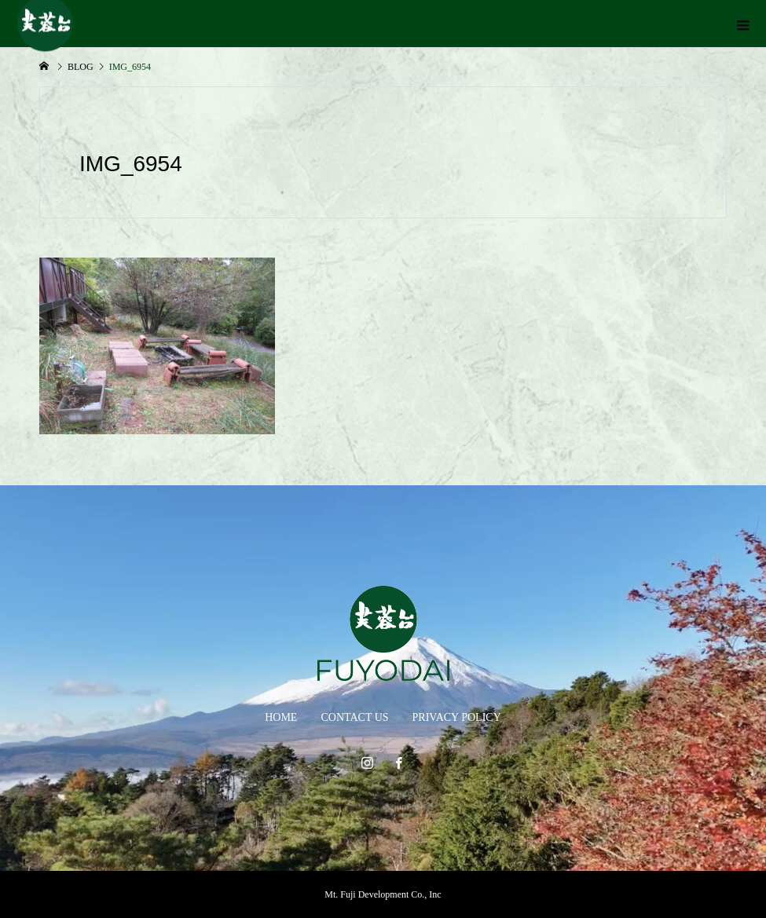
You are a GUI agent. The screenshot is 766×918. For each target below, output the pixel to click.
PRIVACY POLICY (456, 717)
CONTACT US (354, 717)
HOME (281, 717)
